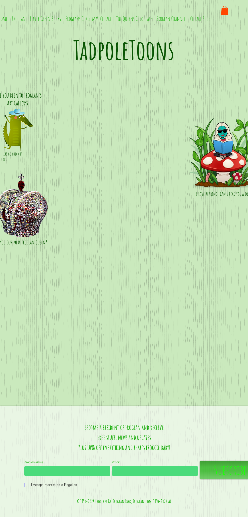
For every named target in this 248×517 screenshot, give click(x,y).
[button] (225, 10)
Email (115, 462)
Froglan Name (33, 462)
